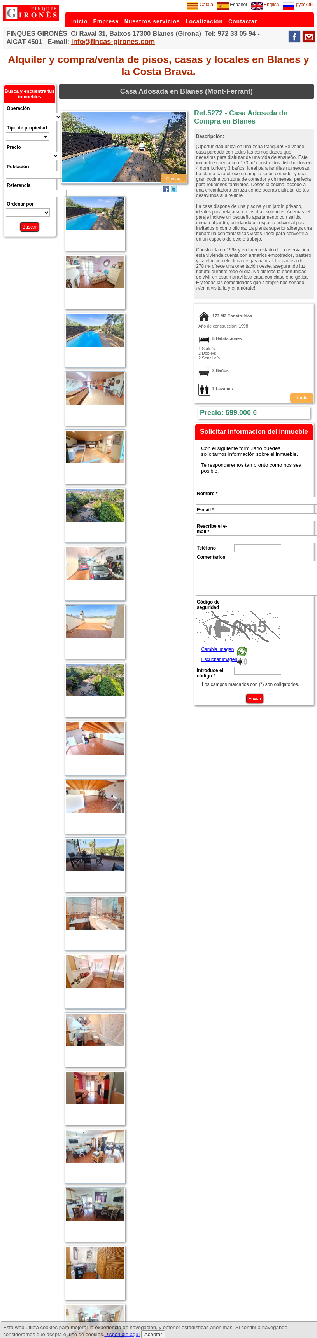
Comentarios (211, 557)
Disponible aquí (122, 1334)
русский (297, 4)
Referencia (18, 185)
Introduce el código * (210, 673)
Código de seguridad (208, 604)
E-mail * (205, 510)
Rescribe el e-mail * (212, 528)
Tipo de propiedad (27, 128)
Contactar (242, 21)
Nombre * (207, 493)
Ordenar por (20, 204)
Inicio (79, 21)
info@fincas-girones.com (113, 41)
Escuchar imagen (219, 659)
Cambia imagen (217, 649)
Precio (14, 147)
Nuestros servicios (152, 21)
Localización (204, 21)
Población (18, 166)
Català (200, 4)
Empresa (106, 21)
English (265, 4)
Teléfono (206, 548)
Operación (18, 108)
